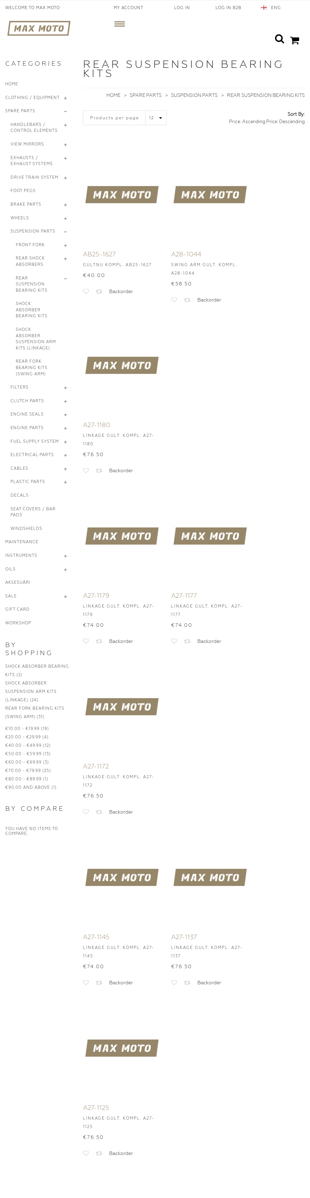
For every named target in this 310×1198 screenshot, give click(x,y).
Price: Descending (285, 121)
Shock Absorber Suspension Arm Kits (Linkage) (31, 691)
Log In (182, 8)
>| (244, 799)
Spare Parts (146, 95)
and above (27, 787)
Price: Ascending (247, 121)
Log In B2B (228, 8)
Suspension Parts (194, 95)
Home (113, 95)
